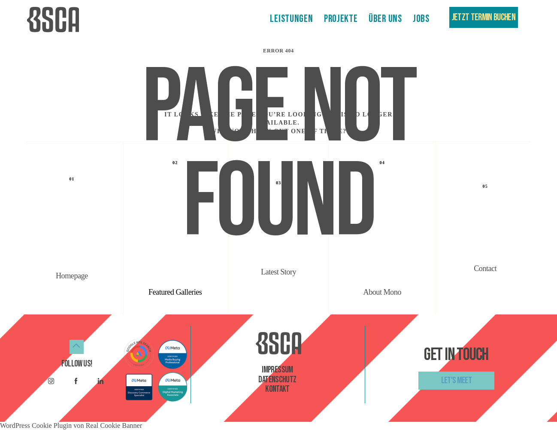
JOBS (421, 19)
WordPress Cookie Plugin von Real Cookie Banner (71, 426)
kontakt (277, 389)
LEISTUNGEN (291, 19)
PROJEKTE (341, 19)
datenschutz (277, 380)
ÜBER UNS (385, 19)
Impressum (277, 370)
